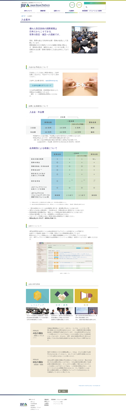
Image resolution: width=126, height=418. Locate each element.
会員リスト (57, 10)
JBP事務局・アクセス (36, 407)
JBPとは (33, 401)
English (72, 5)
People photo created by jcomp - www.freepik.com (89, 385)
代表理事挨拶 (34, 403)
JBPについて (28, 10)
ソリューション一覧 (58, 403)
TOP (23, 16)
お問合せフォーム (35, 409)
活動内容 (42, 10)
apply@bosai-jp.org (51, 80)
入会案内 (71, 10)
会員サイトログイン (95, 3)
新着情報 (46, 405)
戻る (63, 391)
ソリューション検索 (58, 401)
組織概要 (33, 405)
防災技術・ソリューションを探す (92, 10)
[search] (94, 7)
